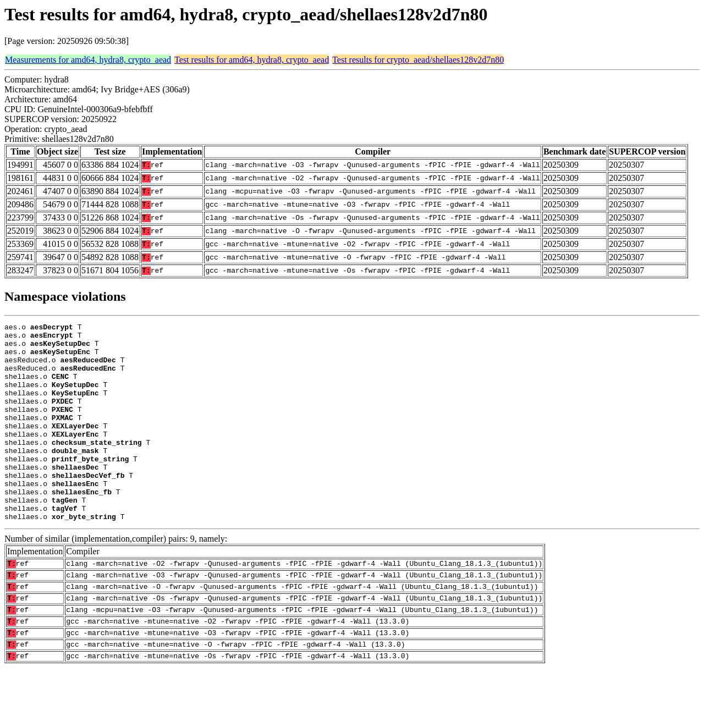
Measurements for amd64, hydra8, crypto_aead (88, 59)
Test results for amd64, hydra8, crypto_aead (251, 59)
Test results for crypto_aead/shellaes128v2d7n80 (418, 59)
